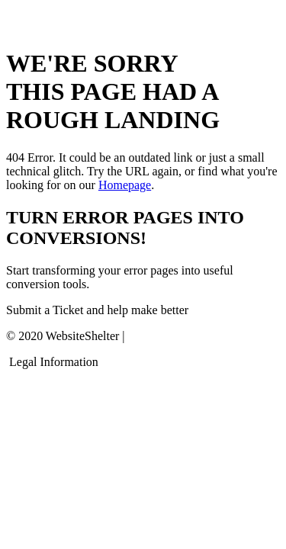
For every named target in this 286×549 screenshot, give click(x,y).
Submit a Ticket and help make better (97, 309)
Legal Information (53, 361)
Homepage (124, 184)
